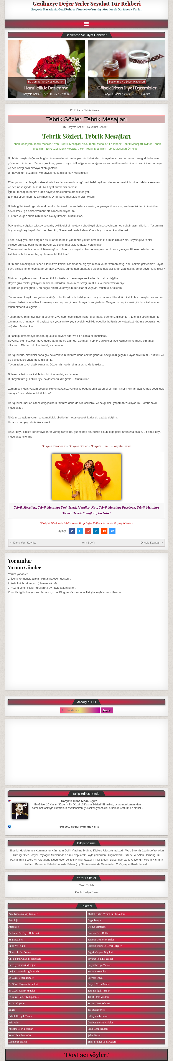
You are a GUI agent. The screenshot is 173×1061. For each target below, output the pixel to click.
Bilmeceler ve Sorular (19, 952)
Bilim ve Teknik (17, 945)
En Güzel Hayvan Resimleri (23, 984)
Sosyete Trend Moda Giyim (79, 801)
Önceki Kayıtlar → (152, 542)
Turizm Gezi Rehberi (99, 1003)
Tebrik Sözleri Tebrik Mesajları (86, 119)
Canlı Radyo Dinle (86, 892)
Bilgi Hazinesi (15, 939)
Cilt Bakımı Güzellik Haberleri (24, 958)
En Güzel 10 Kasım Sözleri (50, 804)
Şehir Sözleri (94, 1035)
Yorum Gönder (99, 127)
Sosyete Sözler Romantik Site (79, 826)
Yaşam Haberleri (96, 1009)
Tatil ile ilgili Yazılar (98, 990)
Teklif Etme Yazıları (98, 996)
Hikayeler (13, 1022)
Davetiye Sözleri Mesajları (22, 965)
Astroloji (13, 920)
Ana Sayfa (88, 542)
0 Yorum (64, 94)
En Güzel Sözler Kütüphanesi (23, 996)
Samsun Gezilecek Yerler (101, 939)
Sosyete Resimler (97, 971)
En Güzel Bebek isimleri (21, 977)
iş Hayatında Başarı (98, 1016)
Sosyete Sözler (32, 94)
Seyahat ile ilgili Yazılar (100, 958)
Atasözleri (13, 926)
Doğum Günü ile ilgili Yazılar (24, 971)
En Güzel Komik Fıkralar (21, 990)
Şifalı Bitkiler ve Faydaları (102, 1041)
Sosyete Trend (100, 446)
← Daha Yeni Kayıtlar (23, 542)
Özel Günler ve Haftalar (100, 1022)
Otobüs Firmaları (96, 926)
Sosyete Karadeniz (54, 446)
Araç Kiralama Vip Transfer (23, 914)
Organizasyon (95, 920)
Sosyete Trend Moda (98, 984)
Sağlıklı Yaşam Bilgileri (100, 952)
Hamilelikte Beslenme (46, 88)
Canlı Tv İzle (86, 885)
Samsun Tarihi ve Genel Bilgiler (105, 945)
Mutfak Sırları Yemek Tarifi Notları (106, 914)
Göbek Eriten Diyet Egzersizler (127, 88)
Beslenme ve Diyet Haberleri (46, 81)
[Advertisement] (87, 752)
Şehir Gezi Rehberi (98, 1028)
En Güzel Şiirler (16, 1003)
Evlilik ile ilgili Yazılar (20, 1016)
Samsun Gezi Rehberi (99, 933)
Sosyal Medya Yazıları (99, 965)
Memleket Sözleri (17, 1041)
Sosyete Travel (121, 446)
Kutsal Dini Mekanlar (19, 1035)
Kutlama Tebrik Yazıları (87, 110)
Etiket (11, 1009)
